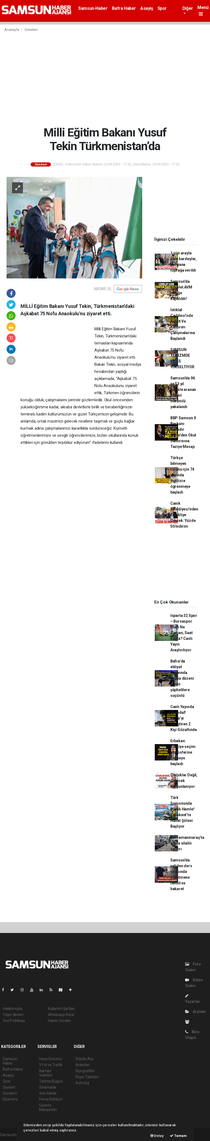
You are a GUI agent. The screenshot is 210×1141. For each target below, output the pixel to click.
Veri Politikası (14, 1020)
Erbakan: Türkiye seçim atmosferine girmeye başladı (183, 752)
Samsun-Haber (92, 8)
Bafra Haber (124, 8)
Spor (162, 8)
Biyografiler (85, 1071)
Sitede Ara (84, 1059)
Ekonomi (10, 1099)
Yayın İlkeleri (13, 1014)
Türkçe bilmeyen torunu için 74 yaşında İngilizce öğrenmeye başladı (182, 475)
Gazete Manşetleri (48, 1107)
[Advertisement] (105, 80)
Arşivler (195, 1011)
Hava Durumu (50, 1059)
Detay (157, 1136)
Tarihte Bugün (51, 1081)
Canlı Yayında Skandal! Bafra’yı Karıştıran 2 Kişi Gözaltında (183, 718)
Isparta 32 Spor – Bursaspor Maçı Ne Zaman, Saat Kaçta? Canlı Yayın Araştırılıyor (183, 632)
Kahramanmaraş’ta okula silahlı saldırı (187, 843)
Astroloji (82, 1083)
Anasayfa (12, 30)
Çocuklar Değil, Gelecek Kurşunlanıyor (183, 781)
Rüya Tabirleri (86, 1077)
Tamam (178, 1136)
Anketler (82, 1065)
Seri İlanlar (48, 1093)
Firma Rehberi (51, 1099)
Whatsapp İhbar (61, 1014)
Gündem (31, 30)
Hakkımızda (12, 1008)
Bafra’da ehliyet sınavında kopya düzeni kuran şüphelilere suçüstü (182, 678)
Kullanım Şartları (61, 1008)
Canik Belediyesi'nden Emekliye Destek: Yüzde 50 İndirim (184, 514)
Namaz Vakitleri (45, 1073)
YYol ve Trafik (50, 1065)
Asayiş (146, 8)
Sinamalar (47, 1087)
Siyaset (9, 1087)
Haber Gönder (59, 1020)
